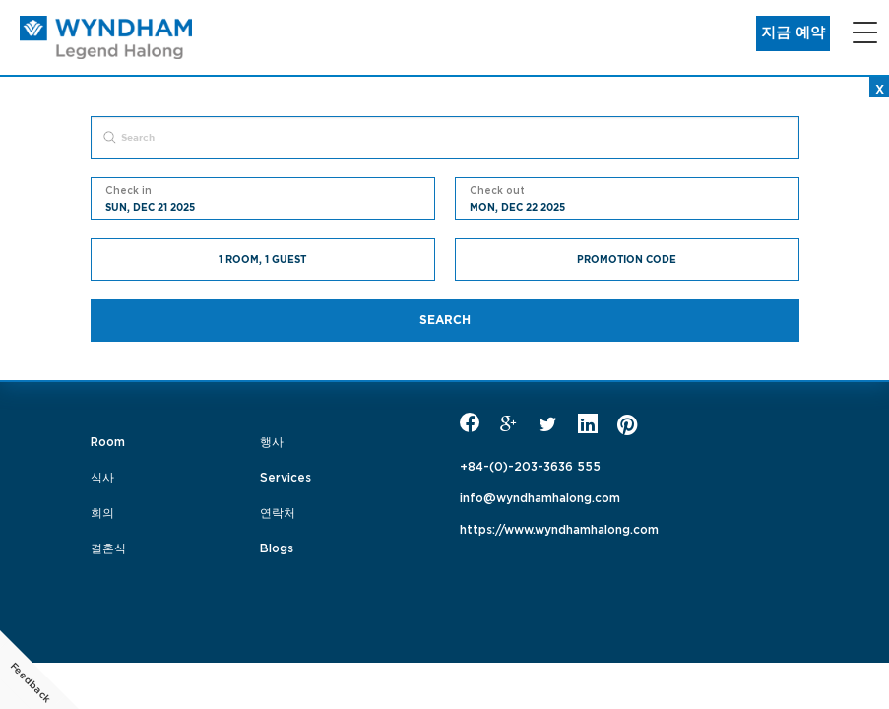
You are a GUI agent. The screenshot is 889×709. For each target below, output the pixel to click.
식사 (102, 475)
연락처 (277, 511)
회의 (102, 511)
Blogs (276, 546)
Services (285, 475)
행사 (272, 440)
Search (445, 320)
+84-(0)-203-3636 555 (530, 465)
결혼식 (108, 546)
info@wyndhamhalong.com (540, 496)
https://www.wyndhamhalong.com (559, 528)
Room (108, 440)
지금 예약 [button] (793, 33)
